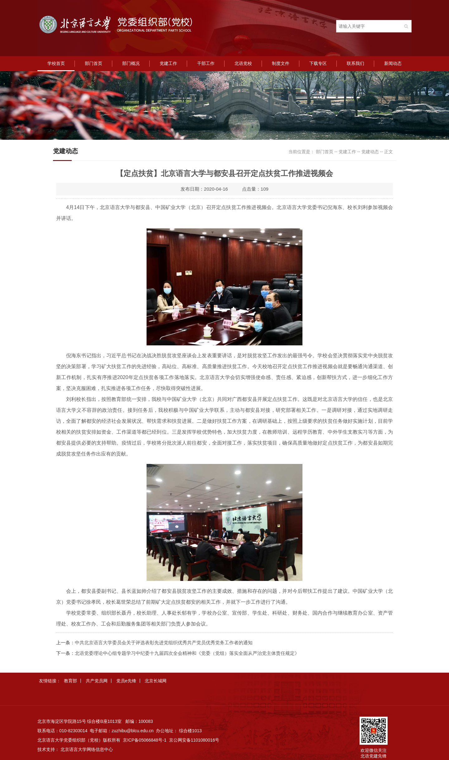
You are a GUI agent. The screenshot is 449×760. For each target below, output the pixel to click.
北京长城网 (156, 680)
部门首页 (93, 63)
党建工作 (168, 63)
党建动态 (370, 151)
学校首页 (56, 63)
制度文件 (280, 63)
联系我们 (355, 63)
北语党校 (243, 63)
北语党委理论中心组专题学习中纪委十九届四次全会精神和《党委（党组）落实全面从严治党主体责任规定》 (187, 653)
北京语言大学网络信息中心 (86, 749)
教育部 (70, 680)
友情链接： (50, 680)
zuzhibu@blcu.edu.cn (132, 730)
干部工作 (206, 63)
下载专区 (318, 63)
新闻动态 (393, 63)
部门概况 (131, 63)
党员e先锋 (126, 680)
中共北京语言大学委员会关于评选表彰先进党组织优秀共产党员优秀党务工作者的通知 (164, 642)
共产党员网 (97, 680)
